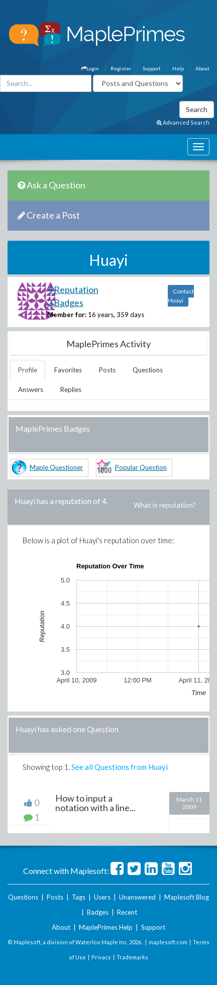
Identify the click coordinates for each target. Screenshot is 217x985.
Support (152, 68)
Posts (107, 370)
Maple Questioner (56, 467)
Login (90, 68)
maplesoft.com (168, 942)
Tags (78, 897)
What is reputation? (165, 505)
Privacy (101, 957)
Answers (30, 389)
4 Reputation (72, 289)
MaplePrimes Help (106, 927)
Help (178, 68)
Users (102, 897)
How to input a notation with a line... (95, 803)
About (202, 68)
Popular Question (141, 467)
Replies (70, 389)
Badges (97, 912)
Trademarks (132, 957)
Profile (27, 370)
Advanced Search (183, 122)
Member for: (66, 315)
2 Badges (65, 302)
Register (121, 68)
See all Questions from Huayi (119, 766)
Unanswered (137, 897)
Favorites (68, 370)
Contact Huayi (181, 295)
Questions (148, 370)
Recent (127, 912)
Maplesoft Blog (186, 897)
